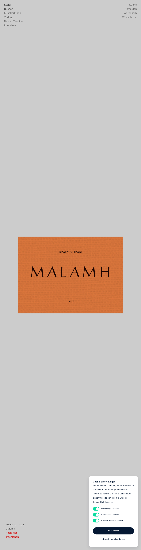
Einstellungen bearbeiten (113, 539)
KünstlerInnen (12, 13)
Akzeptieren (113, 531)
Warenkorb (130, 13)
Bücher (8, 9)
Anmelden (131, 9)
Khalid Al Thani (13, 535)
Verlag (8, 17)
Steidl (7, 4)
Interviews (10, 25)
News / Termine (13, 21)
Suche (133, 4)
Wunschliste (129, 17)
